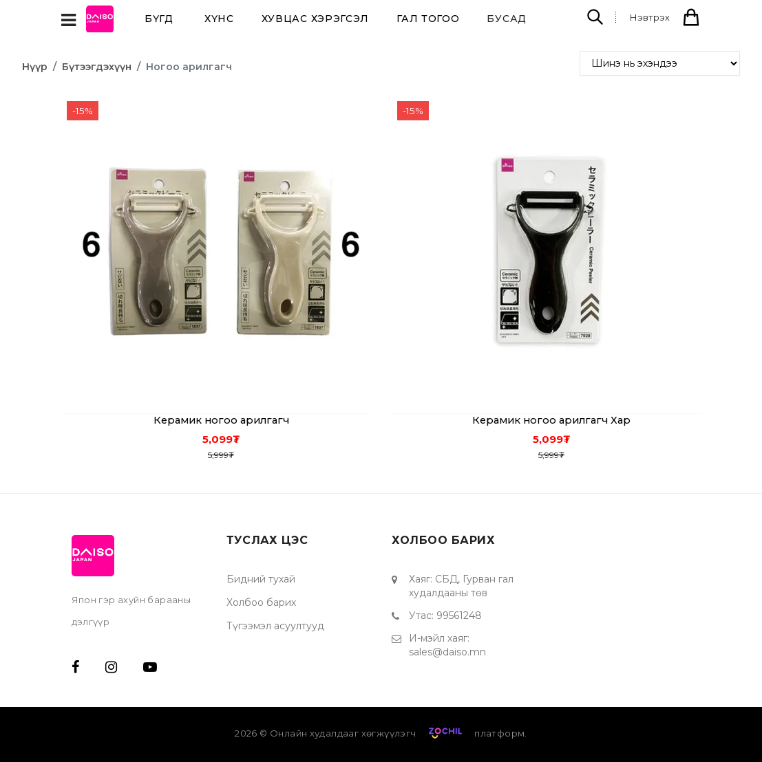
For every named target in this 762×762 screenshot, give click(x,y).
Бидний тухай (260, 579)
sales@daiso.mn (447, 652)
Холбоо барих (261, 602)
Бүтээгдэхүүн (96, 67)
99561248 (459, 615)
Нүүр (34, 67)
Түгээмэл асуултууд (275, 626)
